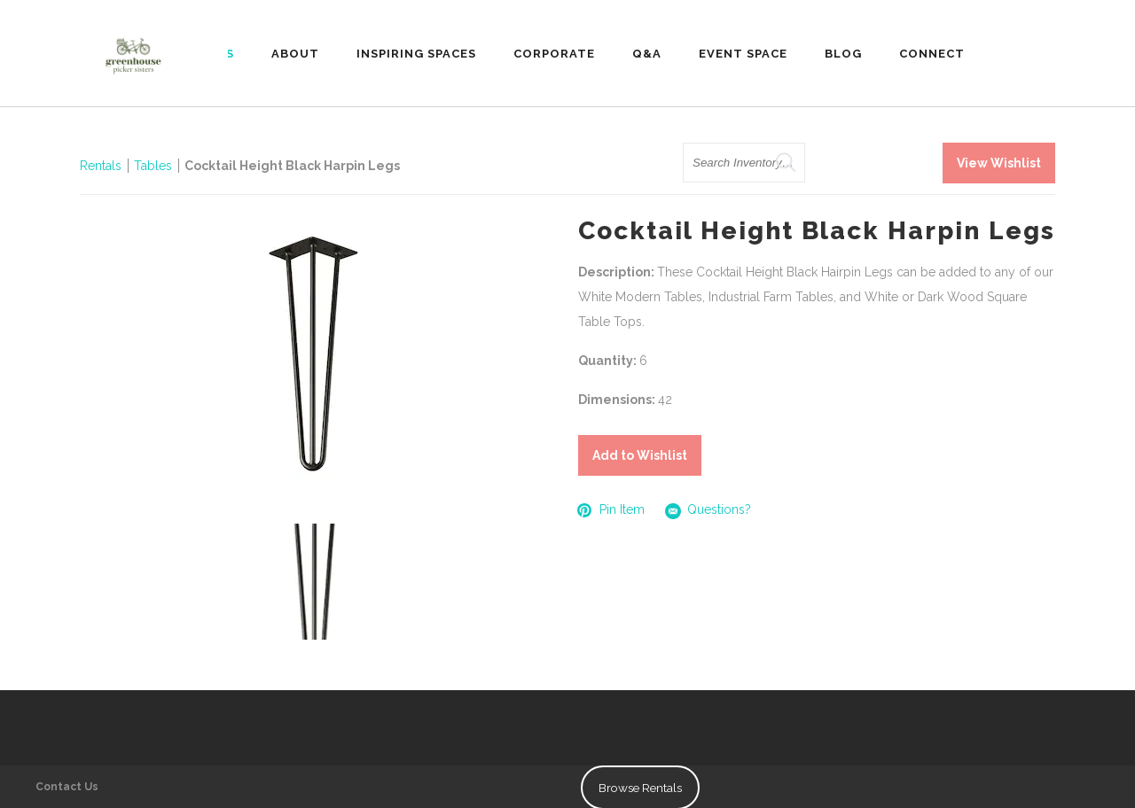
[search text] (744, 163)
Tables (153, 166)
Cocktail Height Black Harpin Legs (292, 166)
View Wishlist (999, 163)
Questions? (708, 510)
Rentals (100, 166)
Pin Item (611, 509)
